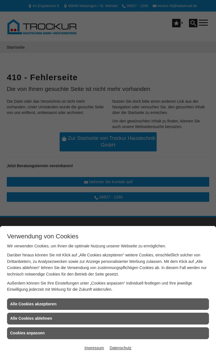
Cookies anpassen (27, 333)
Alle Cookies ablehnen (31, 318)
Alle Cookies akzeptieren (33, 304)
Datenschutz (121, 348)
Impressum (94, 348)
